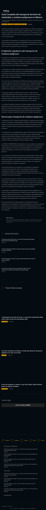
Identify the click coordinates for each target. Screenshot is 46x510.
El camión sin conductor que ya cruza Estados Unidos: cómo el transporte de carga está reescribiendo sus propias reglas (16, 269)
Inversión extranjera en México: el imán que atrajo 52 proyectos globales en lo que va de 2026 (18, 249)
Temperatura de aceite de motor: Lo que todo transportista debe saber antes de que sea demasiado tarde (18, 240)
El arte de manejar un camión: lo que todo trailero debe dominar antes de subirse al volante (18, 259)
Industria (24, 24)
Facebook (7, 440)
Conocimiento (17, 24)
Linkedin (26, 440)
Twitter (34, 440)
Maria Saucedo (9, 218)
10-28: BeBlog (10, 24)
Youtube (42, 440)
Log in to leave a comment (23, 405)
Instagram (17, 440)
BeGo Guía (4, 24)
